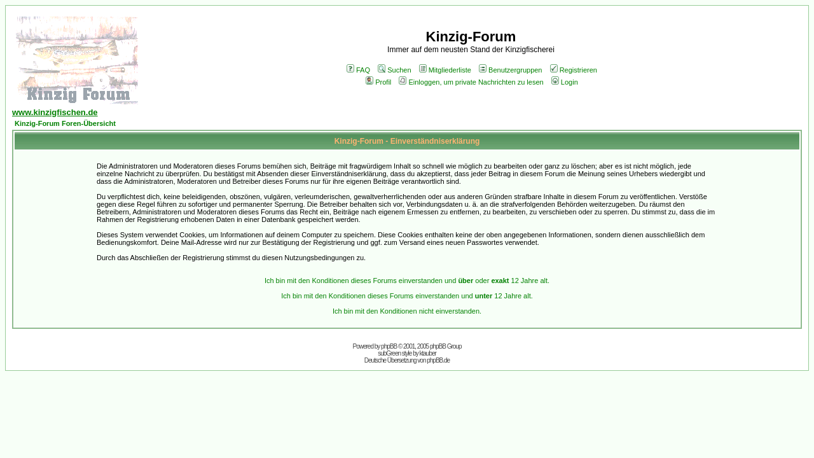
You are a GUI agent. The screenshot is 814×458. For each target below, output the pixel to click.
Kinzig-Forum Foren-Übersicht (65, 123)
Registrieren (573, 70)
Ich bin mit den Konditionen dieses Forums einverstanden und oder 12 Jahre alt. (407, 280)
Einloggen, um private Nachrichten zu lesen (471, 82)
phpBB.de (438, 360)
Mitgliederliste (445, 70)
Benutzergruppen (510, 70)
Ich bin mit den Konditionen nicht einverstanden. (407, 311)
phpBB (389, 346)
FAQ (358, 70)
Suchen (394, 70)
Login (564, 82)
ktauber (428, 353)
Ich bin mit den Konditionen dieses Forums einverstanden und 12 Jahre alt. (407, 296)
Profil (378, 82)
